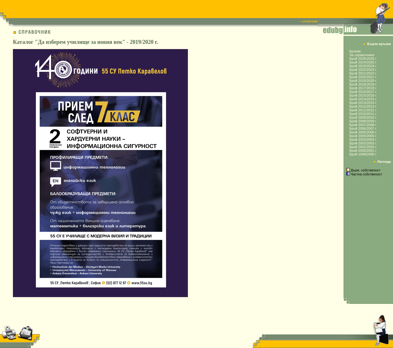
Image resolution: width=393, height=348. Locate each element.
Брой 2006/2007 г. (363, 128)
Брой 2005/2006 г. (363, 132)
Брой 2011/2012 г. (363, 110)
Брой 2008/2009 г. (363, 121)
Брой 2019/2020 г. (363, 80)
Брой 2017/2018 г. (363, 88)
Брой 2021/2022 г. (363, 73)
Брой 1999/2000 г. (363, 154)
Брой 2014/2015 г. (363, 99)
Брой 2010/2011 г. (363, 114)
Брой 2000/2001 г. (363, 150)
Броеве (355, 51)
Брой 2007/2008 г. (363, 125)
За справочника (361, 55)
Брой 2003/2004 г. (363, 139)
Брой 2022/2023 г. (363, 69)
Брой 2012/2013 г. (363, 106)
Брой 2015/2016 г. (363, 95)
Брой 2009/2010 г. (363, 117)
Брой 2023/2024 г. (363, 66)
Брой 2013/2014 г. (363, 103)
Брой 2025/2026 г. (363, 58)
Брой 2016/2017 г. (363, 92)
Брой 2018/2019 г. (363, 84)
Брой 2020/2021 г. (363, 77)
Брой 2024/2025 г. (363, 62)
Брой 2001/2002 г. (363, 147)
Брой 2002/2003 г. (363, 143)
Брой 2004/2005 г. (363, 136)
